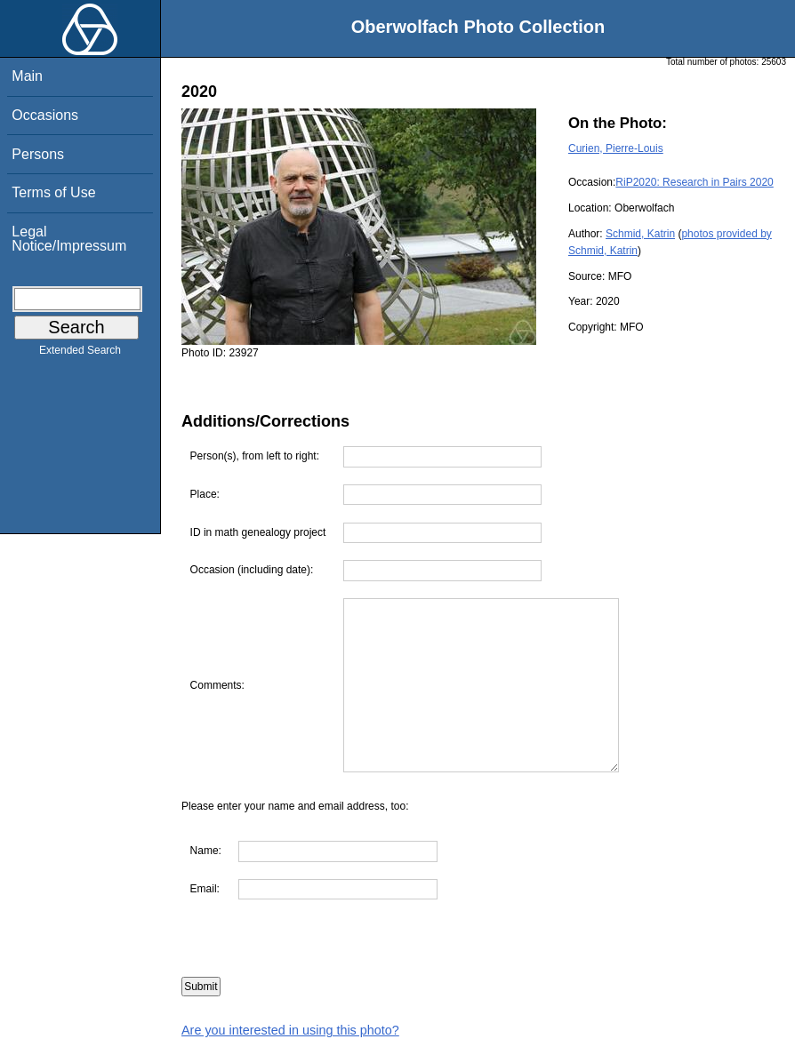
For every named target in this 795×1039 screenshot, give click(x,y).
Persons (38, 154)
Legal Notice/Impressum (69, 238)
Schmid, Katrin (640, 234)
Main (27, 76)
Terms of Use (53, 192)
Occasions (45, 115)
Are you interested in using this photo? (290, 1030)
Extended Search (80, 353)
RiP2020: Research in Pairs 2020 (694, 182)
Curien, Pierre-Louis (615, 148)
